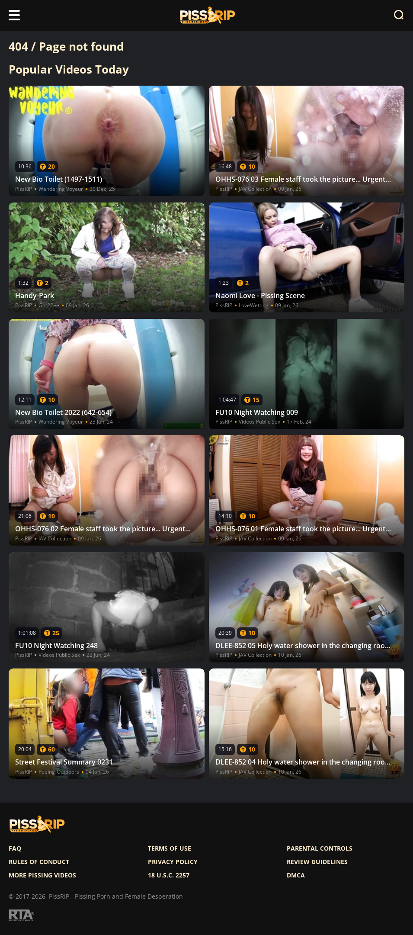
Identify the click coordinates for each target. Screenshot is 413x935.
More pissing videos (42, 875)
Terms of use (169, 848)
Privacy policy (173, 862)
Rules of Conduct (39, 862)
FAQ (15, 848)
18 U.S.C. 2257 (168, 875)
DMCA (296, 875)
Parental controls (319, 848)
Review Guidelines (317, 862)
